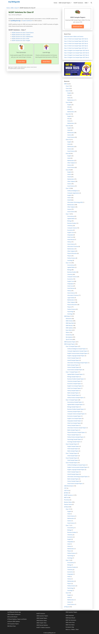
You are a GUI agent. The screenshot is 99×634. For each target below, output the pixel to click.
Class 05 (68, 114)
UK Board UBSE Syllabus (13, 621)
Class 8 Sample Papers (71, 458)
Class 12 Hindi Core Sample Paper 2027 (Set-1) (76, 48)
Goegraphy (70, 283)
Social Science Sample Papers (75, 369)
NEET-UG (66, 497)
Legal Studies (70, 297)
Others (67, 332)
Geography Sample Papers (74, 421)
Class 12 (68, 263)
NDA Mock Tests (11, 626)
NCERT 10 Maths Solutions (43, 627)
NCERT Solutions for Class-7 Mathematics (22, 36)
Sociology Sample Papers (73, 441)
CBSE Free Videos (70, 625)
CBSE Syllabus (69, 328)
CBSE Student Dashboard (13, 614)
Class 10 (68, 188)
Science (28, 67)
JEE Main (66, 493)
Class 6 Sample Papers (71, 444)
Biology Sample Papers (73, 376)
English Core (70, 232)
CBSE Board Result (70, 618)
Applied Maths (71, 218)
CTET (65, 488)
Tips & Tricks (69, 339)
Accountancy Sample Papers (74, 402)
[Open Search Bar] (91, 3)
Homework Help (70, 627)
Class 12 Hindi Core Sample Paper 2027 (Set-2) (76, 46)
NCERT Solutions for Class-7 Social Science (23, 32)
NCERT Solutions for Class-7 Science (21, 34)
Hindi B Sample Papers (73, 360)
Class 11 (68, 214)
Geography (70, 235)
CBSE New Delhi (70, 323)
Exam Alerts (69, 330)
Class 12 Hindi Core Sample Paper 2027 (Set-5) (76, 39)
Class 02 (68, 88)
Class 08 (68, 153)
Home (55, 3)
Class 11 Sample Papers (72, 372)
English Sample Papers (73, 446)
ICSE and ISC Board (12, 617)
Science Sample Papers (73, 367)
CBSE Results (69, 325)
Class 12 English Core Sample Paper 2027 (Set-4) (76, 53)
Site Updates (69, 337)
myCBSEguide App (15, 20)
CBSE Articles (69, 321)
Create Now (21, 61)
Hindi (19, 67)
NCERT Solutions (78, 3)
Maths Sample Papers (73, 365)
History (69, 242)
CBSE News (67, 316)
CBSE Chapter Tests (41, 623)
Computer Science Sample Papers (76, 414)
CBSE (87, 3)
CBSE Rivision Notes (41, 620)
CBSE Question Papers (70, 342)
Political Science (71, 258)
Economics (70, 230)
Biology (69, 221)
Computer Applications (73, 193)
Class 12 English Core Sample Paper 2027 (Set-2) (76, 57)
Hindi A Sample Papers (73, 358)
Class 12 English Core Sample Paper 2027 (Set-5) (76, 50)
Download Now (77, 26)
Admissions (69, 318)
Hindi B (69, 176)
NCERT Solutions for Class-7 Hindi (20, 38)
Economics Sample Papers (74, 383)
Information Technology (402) (75, 202)
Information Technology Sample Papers (77, 362)
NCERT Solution (13, 68)
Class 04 (68, 102)
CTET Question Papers (13, 624)
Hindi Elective (70, 239)
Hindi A (69, 174)
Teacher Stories (68, 504)
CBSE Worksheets (68, 486)
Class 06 (68, 125)
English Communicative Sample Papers (77, 353)
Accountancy (70, 216)
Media (73, 629)
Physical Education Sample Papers (76, 432)
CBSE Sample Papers (66, 3)
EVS (68, 95)
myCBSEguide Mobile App (14, 612)
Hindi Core (70, 237)
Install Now (46, 61)
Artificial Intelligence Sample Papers (76, 348)
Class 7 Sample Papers (71, 453)
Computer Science (72, 228)
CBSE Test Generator (71, 620)
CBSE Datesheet (70, 615)
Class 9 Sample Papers (71, 462)
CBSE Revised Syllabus (42, 625)
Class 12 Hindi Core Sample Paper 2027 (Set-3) (76, 43)
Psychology (70, 311)
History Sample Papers (73, 390)
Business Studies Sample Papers (75, 379)
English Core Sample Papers (74, 386)
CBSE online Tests (70, 622)
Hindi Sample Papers (72, 448)
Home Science (71, 244)
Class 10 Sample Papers (72, 346)
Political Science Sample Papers (75, 397)
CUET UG (66, 490)
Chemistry (70, 225)
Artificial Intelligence (72, 190)
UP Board (66, 607)
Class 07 (17, 8)
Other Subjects (71, 163)
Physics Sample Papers (73, 395)
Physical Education (72, 253)
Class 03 (68, 91)
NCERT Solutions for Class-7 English (21, 40)
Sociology (69, 260)
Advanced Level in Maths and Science (73, 36)
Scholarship (69, 335)
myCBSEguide (14, 2)
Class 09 (68, 170)
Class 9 (67, 593)
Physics (69, 256)
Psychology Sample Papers (74, 439)
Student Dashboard (27, 20)
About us (68, 629)
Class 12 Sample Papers (72, 400)
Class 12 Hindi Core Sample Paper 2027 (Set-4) (76, 41)
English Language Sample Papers (76, 355)
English (15, 67)
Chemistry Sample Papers (74, 381)
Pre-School (67, 500)
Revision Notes (68, 502)
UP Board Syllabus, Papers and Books (17, 619)
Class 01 (68, 86)
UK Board (66, 507)
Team (77, 629)
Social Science (34, 67)
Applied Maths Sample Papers (75, 374)
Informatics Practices (72, 246)
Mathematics (23, 67)
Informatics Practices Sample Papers (76, 428)
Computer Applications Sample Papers (77, 351)
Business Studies (71, 223)
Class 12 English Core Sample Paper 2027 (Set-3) (76, 55)
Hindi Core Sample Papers (74, 388)
